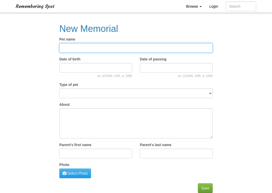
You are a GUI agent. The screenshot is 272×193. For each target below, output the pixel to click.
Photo (64, 165)
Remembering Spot (35, 6)
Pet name (67, 39)
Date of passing (153, 59)
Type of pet (68, 85)
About (64, 104)
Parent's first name (75, 145)
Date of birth (69, 59)
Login (213, 6)
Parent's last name (155, 145)
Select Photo (75, 173)
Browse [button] (194, 6)
